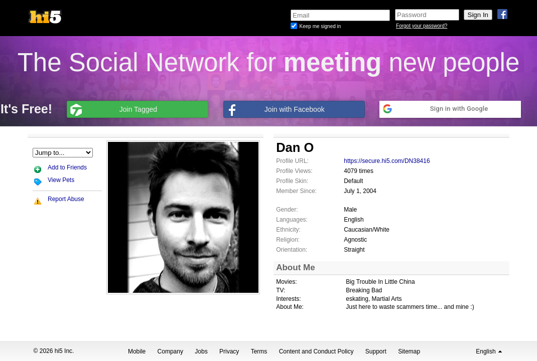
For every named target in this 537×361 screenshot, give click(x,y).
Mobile (137, 351)
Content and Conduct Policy (316, 351)
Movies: (286, 281)
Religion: (288, 239)
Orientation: (291, 249)
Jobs (201, 351)
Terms (259, 351)
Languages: (292, 219)
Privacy (229, 351)
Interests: (288, 298)
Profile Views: (294, 170)
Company (170, 351)
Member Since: (296, 191)
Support (375, 351)
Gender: (287, 209)
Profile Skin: (292, 181)
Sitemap (409, 351)
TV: (280, 290)
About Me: (290, 306)
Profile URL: (292, 160)
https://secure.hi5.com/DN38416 (387, 160)
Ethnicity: (288, 229)
